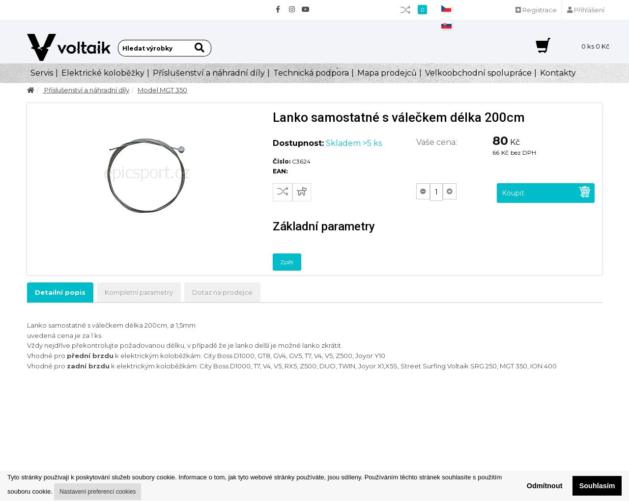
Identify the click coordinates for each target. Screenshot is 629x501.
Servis (41, 73)
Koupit (546, 192)
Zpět (287, 262)
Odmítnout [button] (545, 486)
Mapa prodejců (387, 73)
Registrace (536, 10)
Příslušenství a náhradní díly (209, 73)
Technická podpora (311, 73)
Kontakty (558, 73)
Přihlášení (585, 10)
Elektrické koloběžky (102, 73)
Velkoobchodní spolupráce (478, 73)
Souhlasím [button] (597, 486)
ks (595, 46)
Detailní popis (60, 292)
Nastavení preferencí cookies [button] (97, 491)
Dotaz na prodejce (222, 292)
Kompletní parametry (139, 292)
